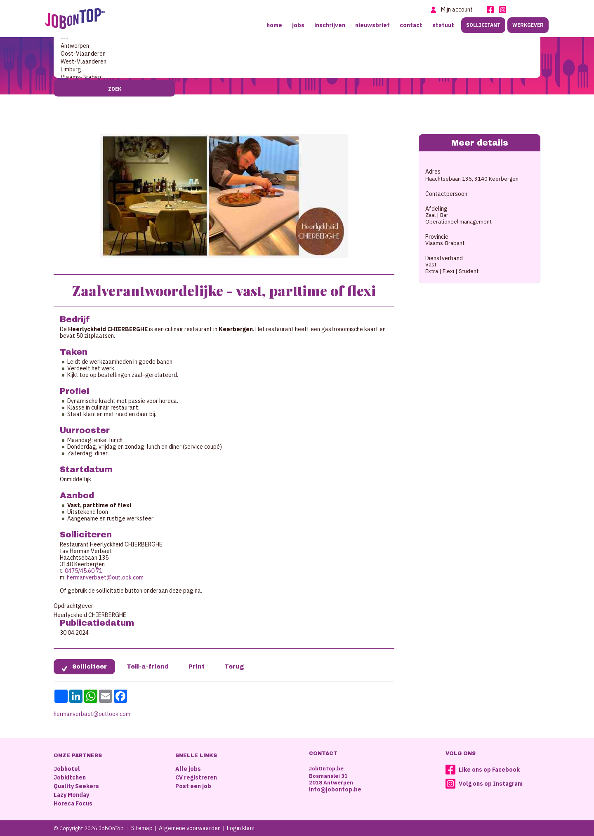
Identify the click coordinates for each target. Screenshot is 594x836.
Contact (411, 25)
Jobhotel (67, 768)
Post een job (193, 786)
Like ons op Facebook (489, 769)
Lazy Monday (71, 794)
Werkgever (528, 25)
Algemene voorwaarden (190, 828)
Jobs (298, 25)
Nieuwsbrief (372, 25)
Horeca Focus (73, 803)
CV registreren (196, 777)
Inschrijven (329, 25)
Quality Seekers (76, 786)
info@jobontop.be (335, 789)
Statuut (443, 25)
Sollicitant (483, 25)
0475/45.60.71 (83, 571)
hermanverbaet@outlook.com (105, 577)
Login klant (241, 828)
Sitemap (142, 828)
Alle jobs (188, 768)
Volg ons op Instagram (491, 783)
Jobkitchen (70, 777)
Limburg (297, 69)
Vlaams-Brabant (297, 77)
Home (274, 25)
